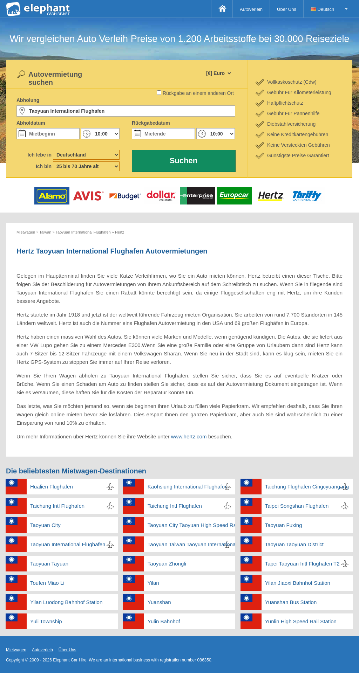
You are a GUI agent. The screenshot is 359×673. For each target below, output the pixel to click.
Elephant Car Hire (69, 660)
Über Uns (286, 9)
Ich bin (44, 166)
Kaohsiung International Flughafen (188, 487)
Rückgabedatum (151, 123)
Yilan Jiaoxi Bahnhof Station (297, 583)
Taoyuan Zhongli (167, 564)
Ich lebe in (40, 155)
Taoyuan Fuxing (283, 525)
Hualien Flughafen (51, 487)
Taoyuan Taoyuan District (294, 544)
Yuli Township (46, 621)
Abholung (27, 100)
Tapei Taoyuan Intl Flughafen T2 (302, 564)
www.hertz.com (189, 436)
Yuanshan (159, 602)
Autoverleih (251, 9)
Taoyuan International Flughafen (67, 544)
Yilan (153, 583)
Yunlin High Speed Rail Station (301, 621)
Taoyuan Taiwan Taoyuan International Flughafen (192, 544)
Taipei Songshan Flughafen (297, 506)
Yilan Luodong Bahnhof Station (66, 602)
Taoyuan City (45, 525)
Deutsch (322, 9)
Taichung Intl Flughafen (57, 506)
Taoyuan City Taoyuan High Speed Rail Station (192, 525)
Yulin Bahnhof (164, 621)
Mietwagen (16, 649)
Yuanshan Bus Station (291, 602)
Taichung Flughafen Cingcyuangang (307, 487)
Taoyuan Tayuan (49, 564)
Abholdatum (30, 123)
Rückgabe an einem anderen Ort (198, 93)
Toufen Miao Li (47, 583)
